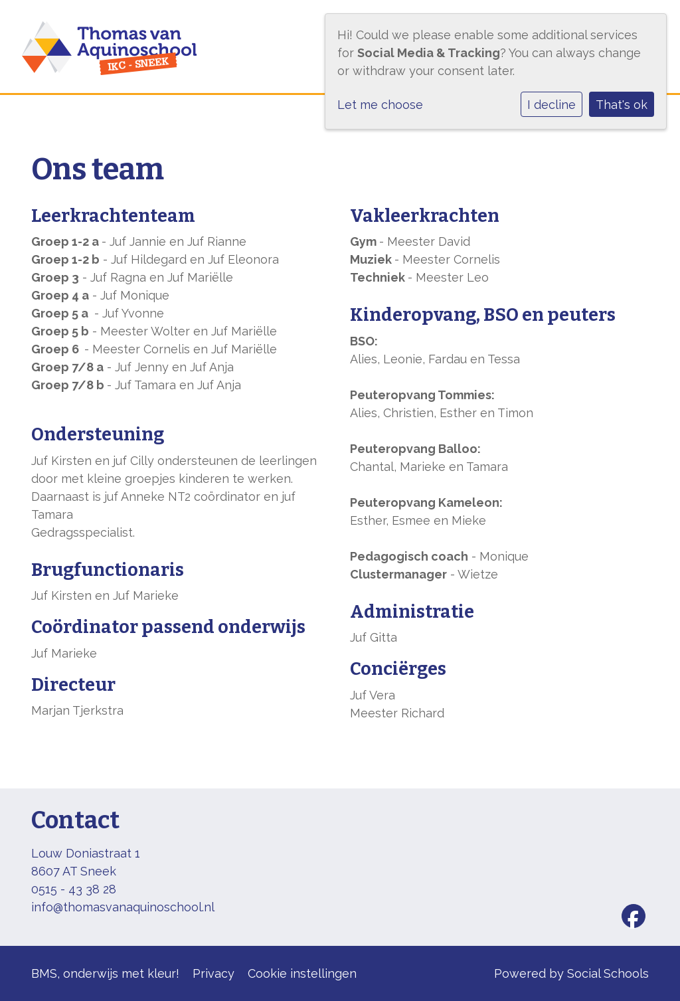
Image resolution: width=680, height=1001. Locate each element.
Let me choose (380, 105)
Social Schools (608, 973)
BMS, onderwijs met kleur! (105, 973)
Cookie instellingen (302, 973)
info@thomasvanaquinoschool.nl (122, 907)
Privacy (213, 973)
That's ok (621, 105)
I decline (551, 105)
